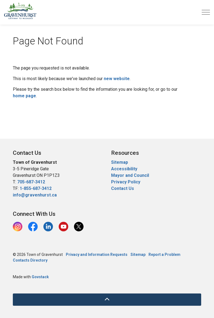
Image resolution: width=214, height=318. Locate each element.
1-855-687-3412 (36, 188)
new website (117, 78)
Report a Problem (164, 254)
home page (24, 95)
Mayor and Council (130, 175)
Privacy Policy (125, 181)
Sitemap (119, 162)
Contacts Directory (30, 260)
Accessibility (124, 168)
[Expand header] (206, 12)
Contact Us (122, 188)
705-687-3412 (31, 181)
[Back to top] (107, 299)
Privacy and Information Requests (96, 254)
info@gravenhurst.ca (35, 195)
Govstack (40, 277)
